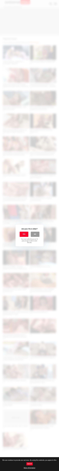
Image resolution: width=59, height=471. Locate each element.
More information (29, 468)
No (35, 234)
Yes (24, 234)
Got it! (29, 464)
